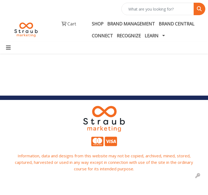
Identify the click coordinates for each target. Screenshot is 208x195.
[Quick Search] (157, 9)
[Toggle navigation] (8, 47)
